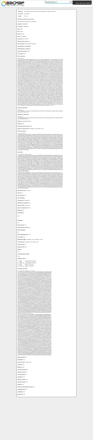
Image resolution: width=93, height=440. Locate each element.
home (77, 3)
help (84, 3)
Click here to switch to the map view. (25, 19)
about (81, 3)
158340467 (28, 46)
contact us (88, 3)
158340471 (28, 48)
